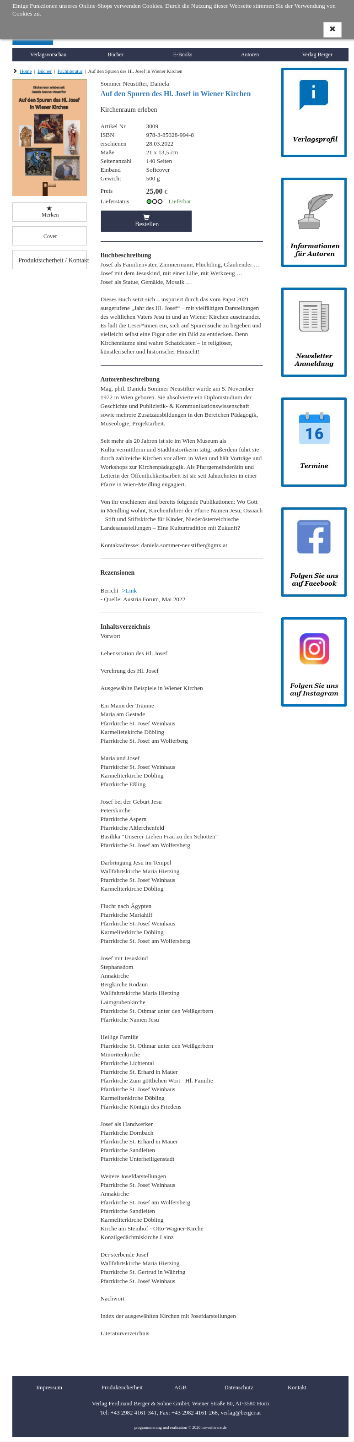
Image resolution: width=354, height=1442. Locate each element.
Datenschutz (238, 1387)
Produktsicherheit (122, 1387)
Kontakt (297, 1387)
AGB (180, 1387)
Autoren (250, 54)
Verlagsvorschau (48, 54)
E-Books (183, 54)
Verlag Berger (317, 54)
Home (26, 71)
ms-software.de (213, 1427)
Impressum (49, 1387)
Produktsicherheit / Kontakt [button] (52, 260)
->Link (128, 590)
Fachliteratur (70, 71)
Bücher (115, 54)
